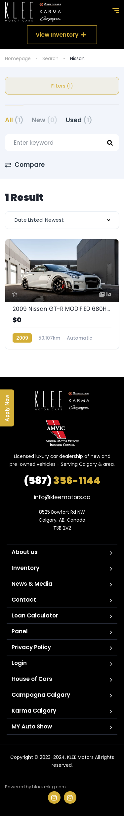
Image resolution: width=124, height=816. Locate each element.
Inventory (25, 568)
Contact (24, 600)
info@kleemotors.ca (62, 497)
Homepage (18, 58)
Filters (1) (62, 85)
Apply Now (7, 408)
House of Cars (32, 679)
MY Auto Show (32, 726)
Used (79, 120)
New (45, 120)
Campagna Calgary (41, 695)
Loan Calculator (35, 615)
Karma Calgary (34, 711)
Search (50, 58)
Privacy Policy (31, 647)
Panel (20, 631)
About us (25, 552)
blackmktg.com (49, 787)
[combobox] (62, 220)
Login (19, 663)
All (14, 120)
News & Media (32, 584)
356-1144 (62, 481)
